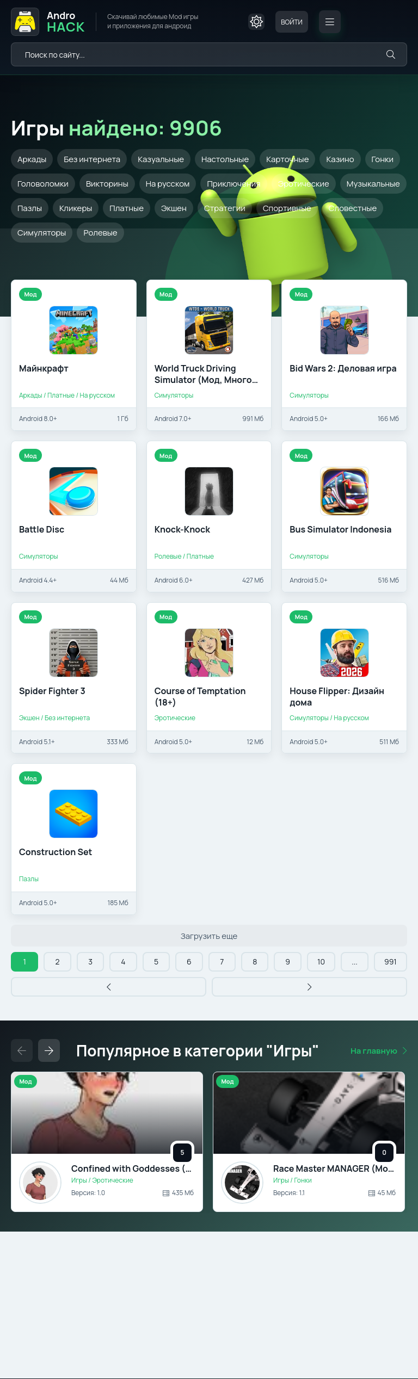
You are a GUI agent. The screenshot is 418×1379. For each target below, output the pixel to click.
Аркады (31, 159)
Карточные (287, 159)
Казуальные (161, 159)
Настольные (225, 159)
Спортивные (287, 208)
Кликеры (75, 208)
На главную (374, 1050)
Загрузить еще (209, 936)
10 (321, 961)
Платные (126, 208)
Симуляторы (41, 232)
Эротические (303, 183)
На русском (168, 183)
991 (390, 961)
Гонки (383, 159)
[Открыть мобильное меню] (330, 21)
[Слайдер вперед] (49, 1050)
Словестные (353, 208)
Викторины (107, 183)
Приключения (233, 183)
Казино (340, 159)
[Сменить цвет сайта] (256, 22)
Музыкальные (373, 183)
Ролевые (100, 232)
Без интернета (92, 159)
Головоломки (43, 183)
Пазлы (29, 208)
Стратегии (224, 208)
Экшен (174, 208)
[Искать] (390, 54)
